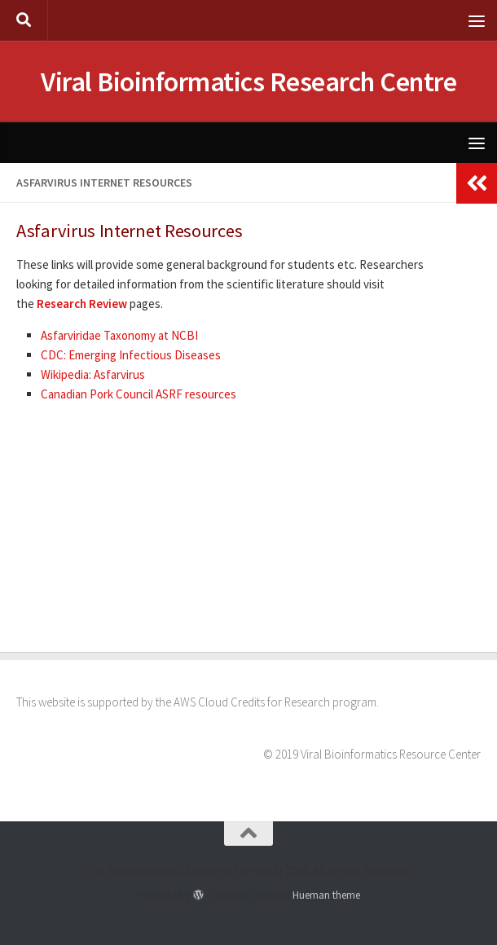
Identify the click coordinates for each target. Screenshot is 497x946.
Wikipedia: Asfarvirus (93, 375)
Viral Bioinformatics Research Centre (248, 82)
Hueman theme (326, 896)
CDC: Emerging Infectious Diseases (131, 355)
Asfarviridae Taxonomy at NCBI (119, 336)
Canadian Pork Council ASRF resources (138, 395)
